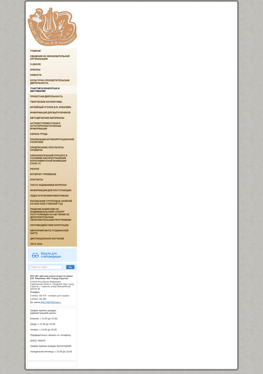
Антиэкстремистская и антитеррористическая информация (45, 126)
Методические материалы (47, 118)
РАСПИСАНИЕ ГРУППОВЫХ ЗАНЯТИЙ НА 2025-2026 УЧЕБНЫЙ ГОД (51, 202)
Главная (35, 50)
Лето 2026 (36, 244)
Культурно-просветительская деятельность (49, 81)
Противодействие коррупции (49, 225)
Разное (34, 168)
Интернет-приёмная (43, 174)
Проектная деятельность (46, 96)
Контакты (36, 179)
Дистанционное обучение (47, 238)
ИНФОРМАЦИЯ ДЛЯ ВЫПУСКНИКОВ (50, 112)
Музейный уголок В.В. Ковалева (50, 107)
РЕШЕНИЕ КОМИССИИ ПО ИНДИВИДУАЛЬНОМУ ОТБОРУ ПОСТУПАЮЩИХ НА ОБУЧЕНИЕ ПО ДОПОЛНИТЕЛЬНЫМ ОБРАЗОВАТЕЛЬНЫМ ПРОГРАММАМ (50, 214)
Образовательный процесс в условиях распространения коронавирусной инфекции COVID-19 (48, 159)
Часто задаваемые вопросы (48, 185)
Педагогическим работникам (49, 195)
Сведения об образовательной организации (50, 57)
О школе (35, 64)
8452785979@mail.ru (51, 302)
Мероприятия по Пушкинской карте (49, 232)
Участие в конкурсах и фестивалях (45, 89)
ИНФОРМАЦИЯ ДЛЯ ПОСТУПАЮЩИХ (50, 190)
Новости (35, 75)
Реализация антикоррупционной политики (52, 140)
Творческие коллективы (46, 101)
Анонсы (35, 69)
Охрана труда (38, 134)
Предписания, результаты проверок (47, 148)
